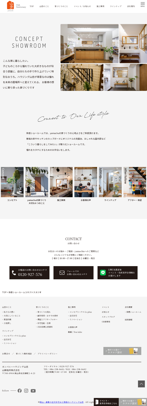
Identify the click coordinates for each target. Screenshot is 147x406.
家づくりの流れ (43, 312)
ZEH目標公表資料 (45, 326)
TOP (32, 6)
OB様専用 (106, 321)
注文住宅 (7, 339)
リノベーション (10, 343)
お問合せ (6, 353)
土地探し (7, 323)
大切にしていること (12, 315)
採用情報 (128, 319)
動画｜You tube (75, 332)
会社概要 (128, 307)
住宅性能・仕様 (43, 323)
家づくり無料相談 (24, 353)
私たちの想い (9, 312)
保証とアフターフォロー (47, 319)
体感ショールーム (133, 312)
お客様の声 (72, 327)
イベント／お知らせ (82, 6)
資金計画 (7, 319)
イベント (105, 307)
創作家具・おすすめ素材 (47, 315)
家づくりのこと (61, 6)
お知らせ (105, 312)
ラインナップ (115, 6)
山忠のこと (44, 6)
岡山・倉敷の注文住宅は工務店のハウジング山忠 (62, 402)
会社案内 (131, 6)
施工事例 (100, 6)
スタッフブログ (108, 316)
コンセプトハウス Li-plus (15, 335)
